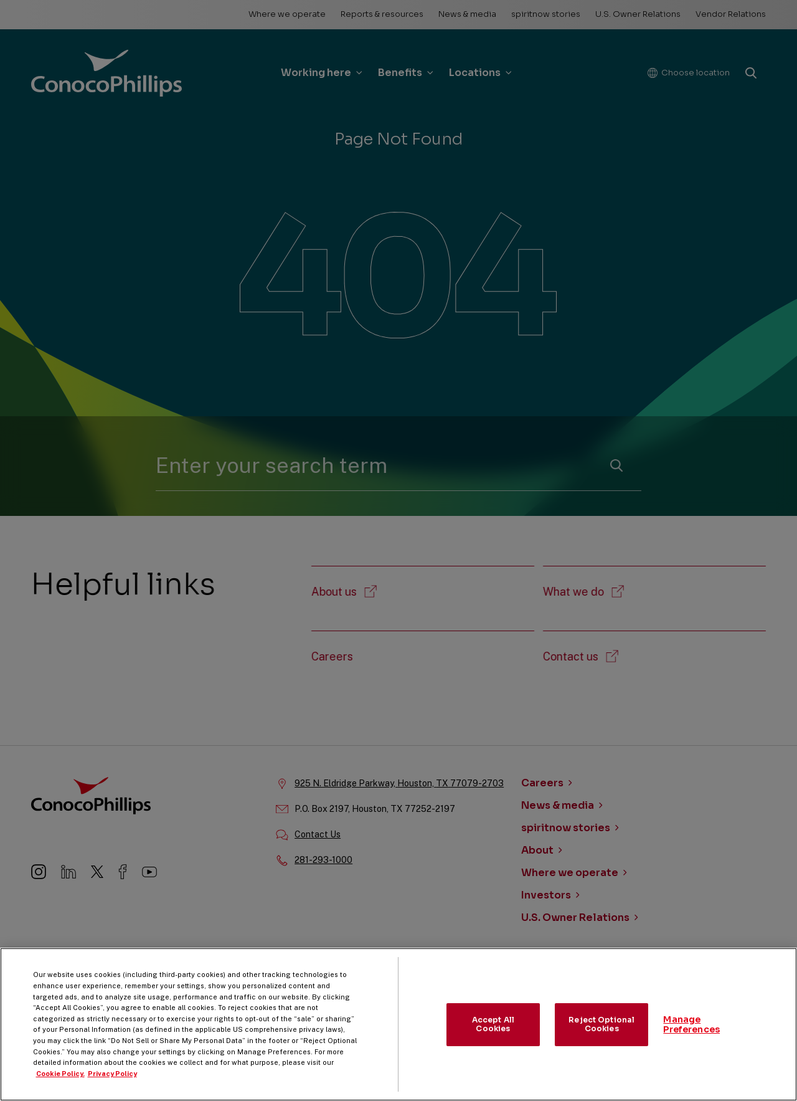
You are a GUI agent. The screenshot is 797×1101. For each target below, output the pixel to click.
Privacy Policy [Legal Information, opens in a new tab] (112, 1083)
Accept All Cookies (493, 1033)
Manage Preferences (691, 1034)
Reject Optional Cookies (601, 1033)
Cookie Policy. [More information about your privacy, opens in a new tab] (60, 1083)
